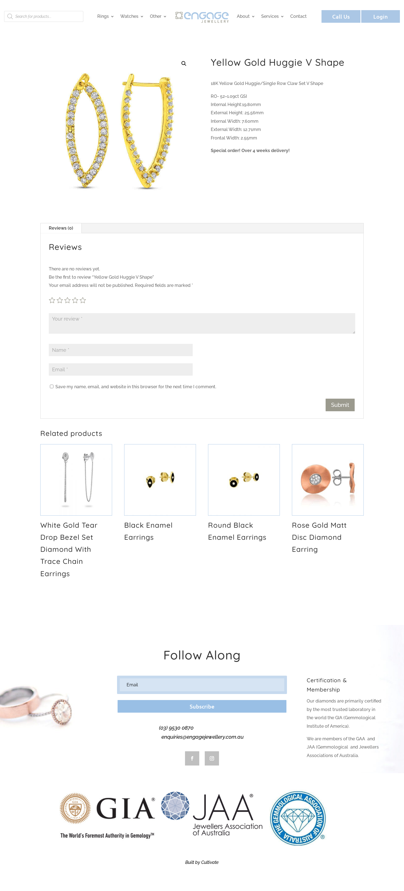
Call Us (341, 16)
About (243, 16)
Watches (129, 16)
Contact (298, 16)
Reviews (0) (61, 228)
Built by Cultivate (202, 862)
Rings (103, 16)
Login (380, 16)
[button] (184, 63)
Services (270, 16)
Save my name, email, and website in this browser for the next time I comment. (135, 386)
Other (155, 16)
